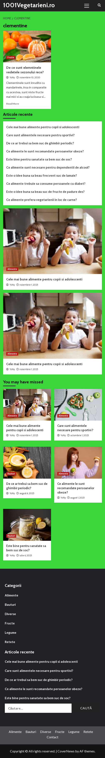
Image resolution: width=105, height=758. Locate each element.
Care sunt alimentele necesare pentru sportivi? (40, 135)
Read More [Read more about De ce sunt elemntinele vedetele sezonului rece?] (12, 103)
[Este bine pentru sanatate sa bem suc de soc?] (27, 525)
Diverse (10, 614)
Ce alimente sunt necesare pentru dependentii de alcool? (47, 167)
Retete (10, 642)
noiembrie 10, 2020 (30, 77)
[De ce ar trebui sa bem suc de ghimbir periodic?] (27, 463)
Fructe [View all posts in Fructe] (10, 57)
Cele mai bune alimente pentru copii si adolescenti (42, 127)
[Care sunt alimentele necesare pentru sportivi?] (78, 405)
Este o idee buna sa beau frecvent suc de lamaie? (41, 175)
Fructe (10, 623)
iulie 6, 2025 (26, 555)
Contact (52, 737)
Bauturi (10, 604)
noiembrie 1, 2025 (29, 284)
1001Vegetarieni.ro (29, 5)
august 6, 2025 (27, 493)
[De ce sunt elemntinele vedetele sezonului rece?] (27, 46)
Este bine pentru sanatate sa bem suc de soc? (39, 159)
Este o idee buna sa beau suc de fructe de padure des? (45, 191)
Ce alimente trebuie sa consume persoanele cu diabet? (45, 183)
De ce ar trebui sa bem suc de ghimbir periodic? (40, 143)
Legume (10, 632)
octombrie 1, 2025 (79, 435)
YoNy (12, 77)
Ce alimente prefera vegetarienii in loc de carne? (41, 200)
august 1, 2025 (77, 497)
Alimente (11, 595)
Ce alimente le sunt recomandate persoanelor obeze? (45, 151)
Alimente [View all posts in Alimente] (12, 269)
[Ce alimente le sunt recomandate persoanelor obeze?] (78, 463)
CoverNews (65, 751)
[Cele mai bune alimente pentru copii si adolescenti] (52, 241)
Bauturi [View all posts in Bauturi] (11, 473)
